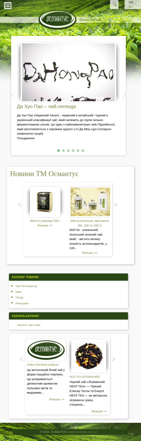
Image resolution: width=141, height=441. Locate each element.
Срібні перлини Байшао (43, 364)
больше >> (45, 225)
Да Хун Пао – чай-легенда (46, 106)
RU (131, 7)
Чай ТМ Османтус (26, 286)
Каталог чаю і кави (29, 324)
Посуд (19, 297)
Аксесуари (22, 303)
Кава (18, 291)
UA (131, 2)
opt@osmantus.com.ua (82, 432)
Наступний (124, 95)
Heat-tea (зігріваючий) (84, 376)
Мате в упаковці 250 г (45, 220)
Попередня (13, 95)
